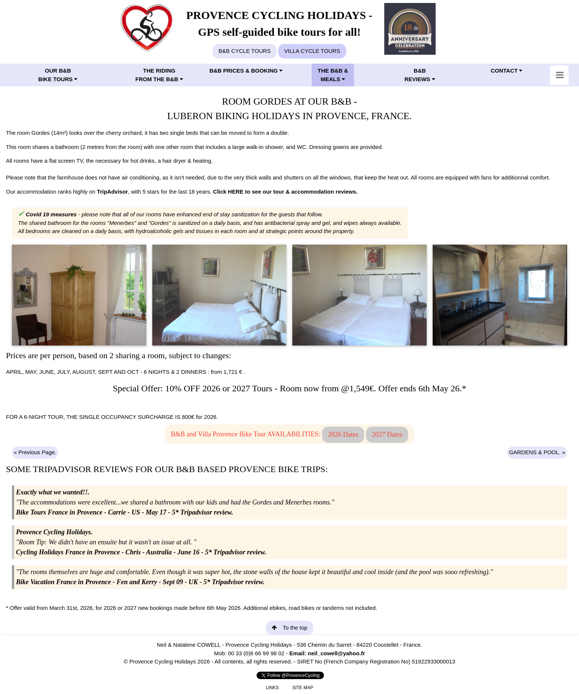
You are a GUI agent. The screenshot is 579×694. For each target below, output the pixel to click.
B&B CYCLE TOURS (245, 51)
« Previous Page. (35, 452)
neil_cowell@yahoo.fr (336, 653)
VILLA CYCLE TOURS (312, 51)
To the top (290, 627)
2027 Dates (387, 434)
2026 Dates (343, 434)
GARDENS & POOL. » (537, 452)
